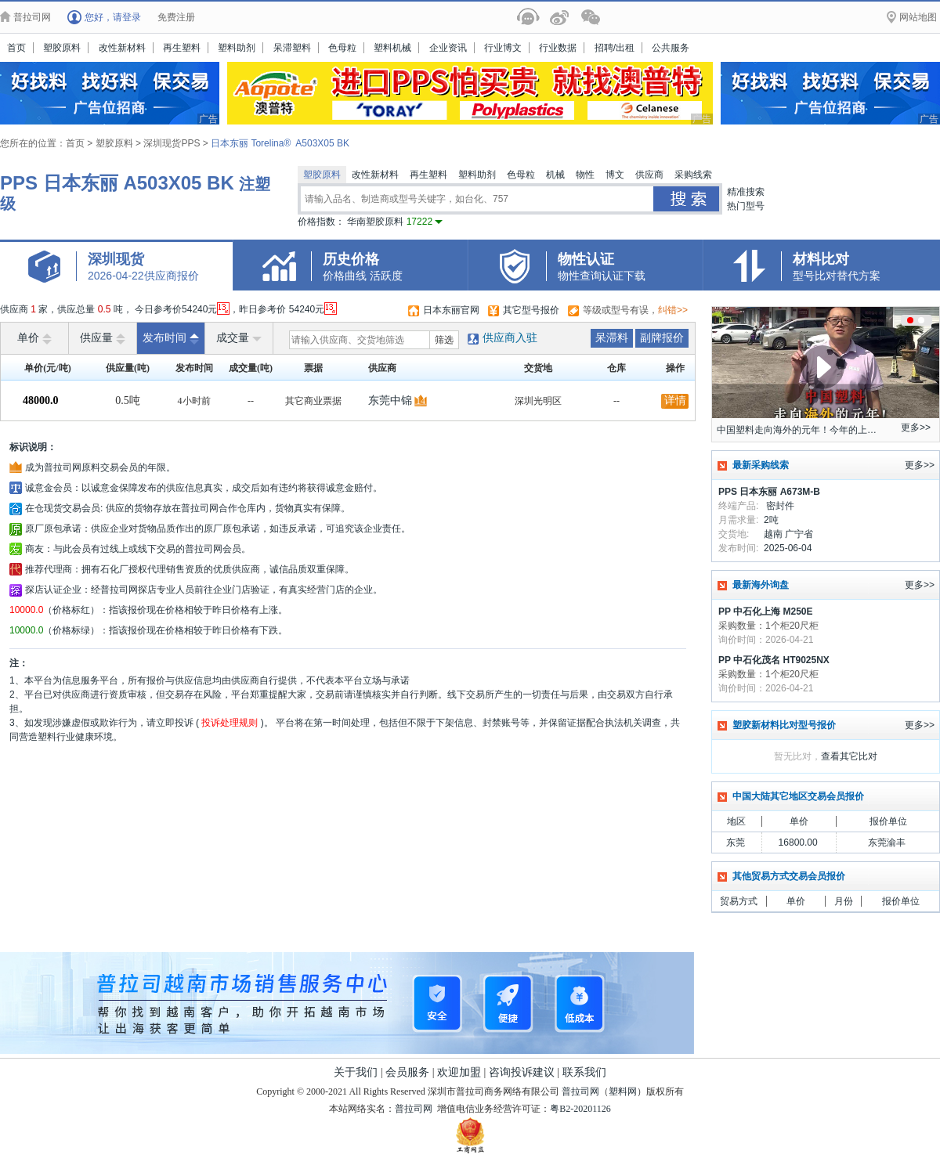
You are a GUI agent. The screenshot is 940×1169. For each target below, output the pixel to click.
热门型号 (746, 205)
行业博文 (503, 47)
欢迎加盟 (459, 1072)
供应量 (102, 338)
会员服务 (407, 1072)
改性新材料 (122, 47)
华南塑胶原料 (395, 221)
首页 (16, 47)
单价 (34, 338)
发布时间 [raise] (171, 338)
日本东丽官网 (451, 310)
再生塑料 (182, 47)
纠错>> (673, 310)
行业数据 (558, 47)
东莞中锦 (390, 400)
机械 (555, 174)
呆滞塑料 (292, 47)
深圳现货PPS (172, 143)
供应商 (649, 174)
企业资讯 (448, 47)
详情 (675, 400)
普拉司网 (580, 1091)
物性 (585, 174)
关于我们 (356, 1072)
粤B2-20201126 (580, 1108)
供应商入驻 (510, 338)
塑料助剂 (236, 47)
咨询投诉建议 (522, 1072)
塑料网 (623, 1091)
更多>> (916, 427)
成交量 (239, 338)
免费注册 (176, 17)
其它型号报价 (531, 310)
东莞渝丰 (887, 842)
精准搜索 (746, 191)
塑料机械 (392, 47)
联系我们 (584, 1072)
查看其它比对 (849, 756)
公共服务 (670, 47)
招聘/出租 (614, 47)
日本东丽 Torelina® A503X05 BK (280, 143)
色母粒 (342, 47)
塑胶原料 (62, 47)
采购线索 (693, 174)
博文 (615, 174)
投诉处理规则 (230, 722)
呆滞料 (611, 338)
